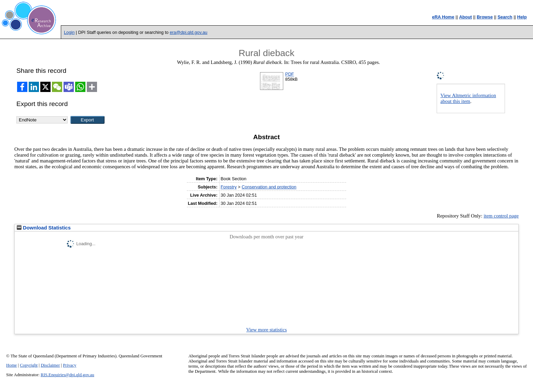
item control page (501, 216)
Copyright (29, 365)
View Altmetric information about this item (468, 98)
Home (11, 365)
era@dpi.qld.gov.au (188, 32)
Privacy (69, 365)
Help (522, 16)
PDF (289, 74)
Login (69, 32)
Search (504, 16)
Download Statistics (44, 227)
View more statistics (266, 329)
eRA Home (443, 16)
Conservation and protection (269, 186)
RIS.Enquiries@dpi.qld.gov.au (67, 374)
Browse (485, 16)
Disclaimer (50, 365)
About (465, 16)
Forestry (229, 186)
